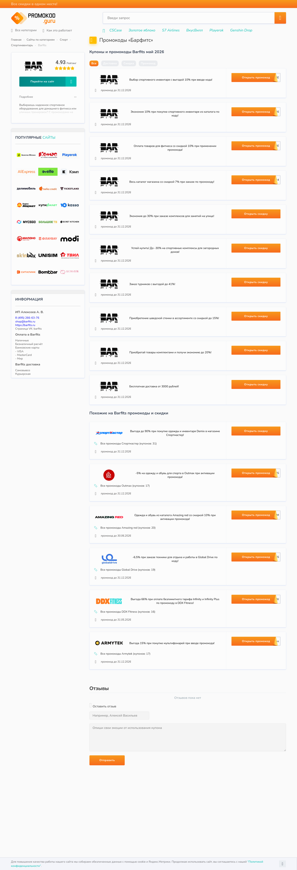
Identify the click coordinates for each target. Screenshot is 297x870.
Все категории (24, 30)
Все (94, 73)
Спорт (64, 40)
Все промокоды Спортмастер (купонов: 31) (126, 469)
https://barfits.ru (25, 319)
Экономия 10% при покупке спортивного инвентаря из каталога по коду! (175, 125)
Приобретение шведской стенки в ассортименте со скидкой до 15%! (175, 339)
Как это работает (57, 30)
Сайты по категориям (41, 40)
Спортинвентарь (84, 40)
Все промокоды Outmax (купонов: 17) (123, 513)
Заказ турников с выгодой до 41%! (153, 304)
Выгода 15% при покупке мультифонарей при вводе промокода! (172, 679)
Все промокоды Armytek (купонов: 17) (123, 690)
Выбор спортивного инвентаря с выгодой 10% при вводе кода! (171, 90)
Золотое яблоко (141, 30)
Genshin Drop (241, 30)
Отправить (107, 797)
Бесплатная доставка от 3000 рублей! (154, 410)
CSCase (115, 30)
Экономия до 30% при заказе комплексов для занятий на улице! (172, 232)
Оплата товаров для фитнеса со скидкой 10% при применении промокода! (175, 161)
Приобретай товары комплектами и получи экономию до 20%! (171, 375)
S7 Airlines (170, 30)
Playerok (216, 30)
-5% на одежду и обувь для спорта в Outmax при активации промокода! (175, 502)
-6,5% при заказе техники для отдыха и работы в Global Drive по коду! (175, 591)
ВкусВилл (194, 30)
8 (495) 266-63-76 (27, 312)
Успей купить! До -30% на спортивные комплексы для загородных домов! (175, 268)
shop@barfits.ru (25, 316)
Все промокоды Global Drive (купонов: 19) (126, 601)
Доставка (110, 73)
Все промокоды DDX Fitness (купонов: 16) (126, 646)
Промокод (148, 73)
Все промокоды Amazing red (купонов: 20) (126, 557)
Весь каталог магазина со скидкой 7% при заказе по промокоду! (172, 197)
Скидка (129, 73)
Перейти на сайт (53, 76)
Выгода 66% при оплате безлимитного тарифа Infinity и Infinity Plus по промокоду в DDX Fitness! (175, 635)
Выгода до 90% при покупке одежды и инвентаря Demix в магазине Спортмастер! (175, 458)
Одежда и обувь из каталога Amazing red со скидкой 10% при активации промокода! (175, 547)
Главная (16, 40)
